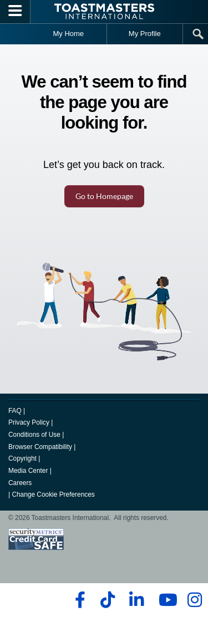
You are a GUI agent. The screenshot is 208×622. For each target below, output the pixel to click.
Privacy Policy (28, 422)
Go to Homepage (104, 196)
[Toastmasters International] (104, 11)
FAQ (15, 411)
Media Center (28, 471)
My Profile (145, 33)
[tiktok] (107, 600)
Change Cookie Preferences (53, 494)
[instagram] (194, 600)
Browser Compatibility (40, 447)
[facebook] (78, 600)
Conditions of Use (34, 435)
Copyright (22, 458)
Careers (20, 483)
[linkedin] (136, 600)
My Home (68, 33)
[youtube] (165, 600)
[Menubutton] (15, 11)
